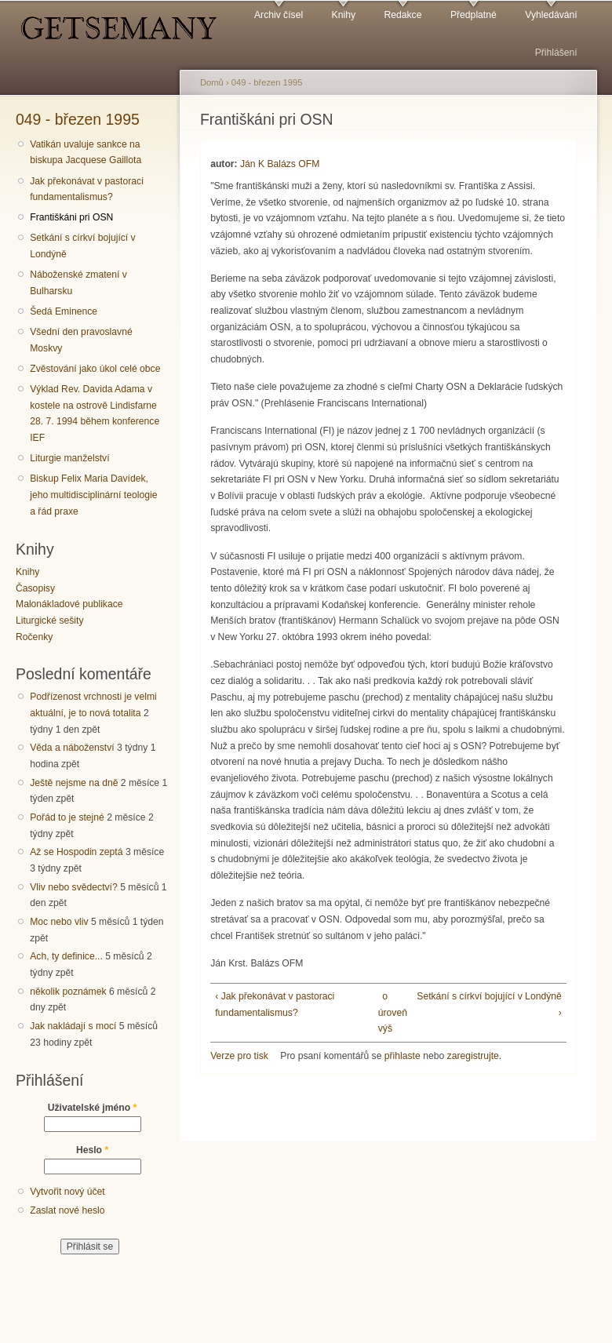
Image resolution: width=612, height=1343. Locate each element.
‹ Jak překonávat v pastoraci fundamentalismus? (274, 1004)
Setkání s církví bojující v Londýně (82, 246)
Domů (212, 82)
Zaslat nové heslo (67, 1210)
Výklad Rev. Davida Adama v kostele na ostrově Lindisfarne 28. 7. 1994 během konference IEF (94, 413)
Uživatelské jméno (92, 1107)
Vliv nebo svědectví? (74, 887)
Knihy (343, 14)
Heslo (92, 1150)
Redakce (402, 14)
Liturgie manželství (69, 458)
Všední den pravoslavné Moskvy (81, 340)
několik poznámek (68, 991)
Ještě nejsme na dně (74, 782)
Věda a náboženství (72, 747)
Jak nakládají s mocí (73, 1026)
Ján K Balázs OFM (279, 163)
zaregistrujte (473, 1055)
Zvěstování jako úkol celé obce (95, 368)
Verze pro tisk (239, 1055)
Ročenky (34, 636)
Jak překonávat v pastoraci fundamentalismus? (87, 189)
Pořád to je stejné (67, 817)
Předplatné (473, 14)
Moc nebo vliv (59, 921)
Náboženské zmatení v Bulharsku (78, 283)
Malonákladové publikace (69, 604)
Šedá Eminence (63, 311)
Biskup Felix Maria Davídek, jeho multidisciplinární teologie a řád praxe (93, 494)
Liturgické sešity (49, 620)
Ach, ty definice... (66, 956)
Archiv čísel (278, 14)
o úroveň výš (385, 1012)
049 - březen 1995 (78, 119)
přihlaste (402, 1055)
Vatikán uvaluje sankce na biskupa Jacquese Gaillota (85, 152)
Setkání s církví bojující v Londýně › (489, 1004)
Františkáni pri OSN (71, 217)
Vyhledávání (551, 14)
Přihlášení (556, 52)
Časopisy (35, 588)
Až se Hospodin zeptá (76, 851)
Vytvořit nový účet (67, 1191)
